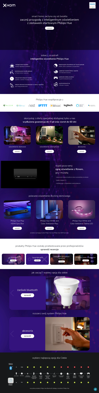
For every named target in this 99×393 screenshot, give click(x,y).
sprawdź (49, 28)
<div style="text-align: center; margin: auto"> (25, 174)
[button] (15, 293)
